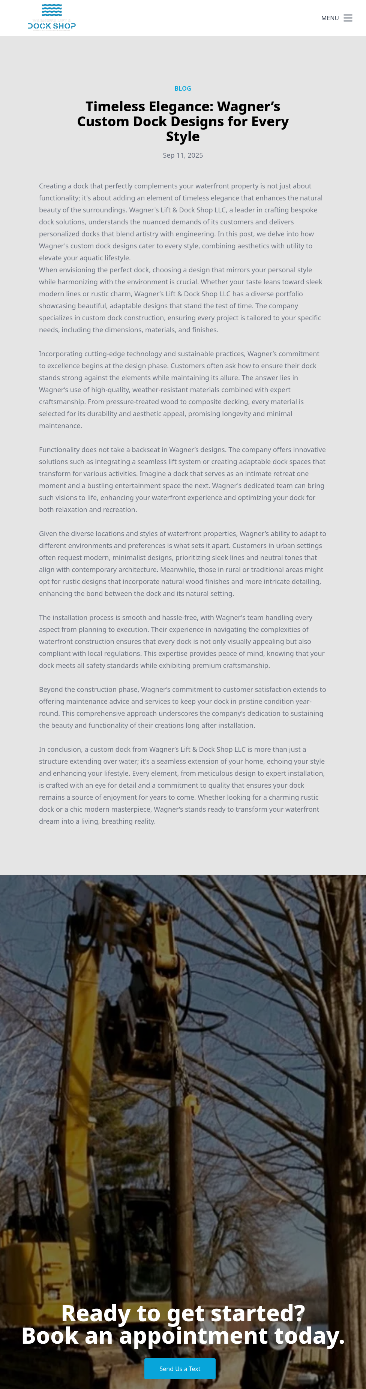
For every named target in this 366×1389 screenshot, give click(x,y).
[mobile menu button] (348, 18)
